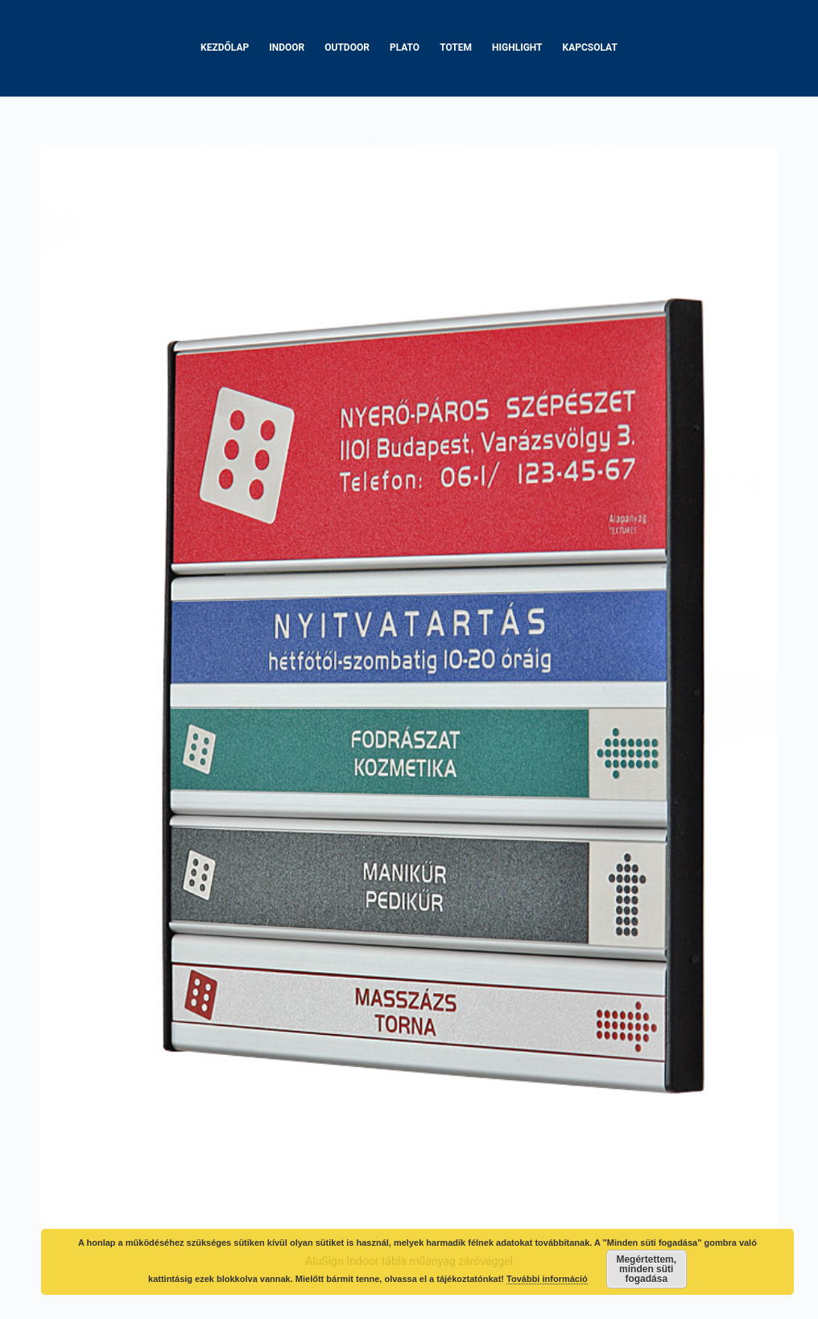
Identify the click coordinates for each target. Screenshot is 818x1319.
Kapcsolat (590, 47)
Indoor (286, 47)
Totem (456, 47)
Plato (404, 47)
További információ (547, 1279)
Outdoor (347, 47)
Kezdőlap (224, 47)
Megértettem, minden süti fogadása (646, 1269)
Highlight (517, 47)
